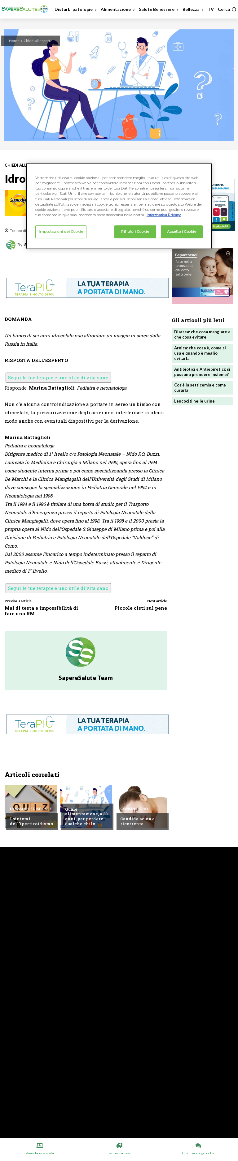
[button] (227, 9)
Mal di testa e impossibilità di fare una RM (41, 611)
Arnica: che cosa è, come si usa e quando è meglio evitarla (200, 353)
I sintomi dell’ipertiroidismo (31, 821)
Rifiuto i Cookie (135, 231)
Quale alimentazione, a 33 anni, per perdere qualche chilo (86, 816)
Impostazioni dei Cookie (61, 231)
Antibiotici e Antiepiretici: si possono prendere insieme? (202, 371)
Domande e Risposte (31, 809)
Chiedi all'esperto (38, 40)
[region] (119, 206)
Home (14, 40)
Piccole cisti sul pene (140, 608)
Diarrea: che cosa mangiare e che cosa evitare (202, 334)
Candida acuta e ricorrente (137, 821)
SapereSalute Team (86, 678)
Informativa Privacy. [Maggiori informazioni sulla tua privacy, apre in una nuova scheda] (164, 214)
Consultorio (134, 809)
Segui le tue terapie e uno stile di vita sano (58, 377)
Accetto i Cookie (181, 231)
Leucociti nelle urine (194, 401)
